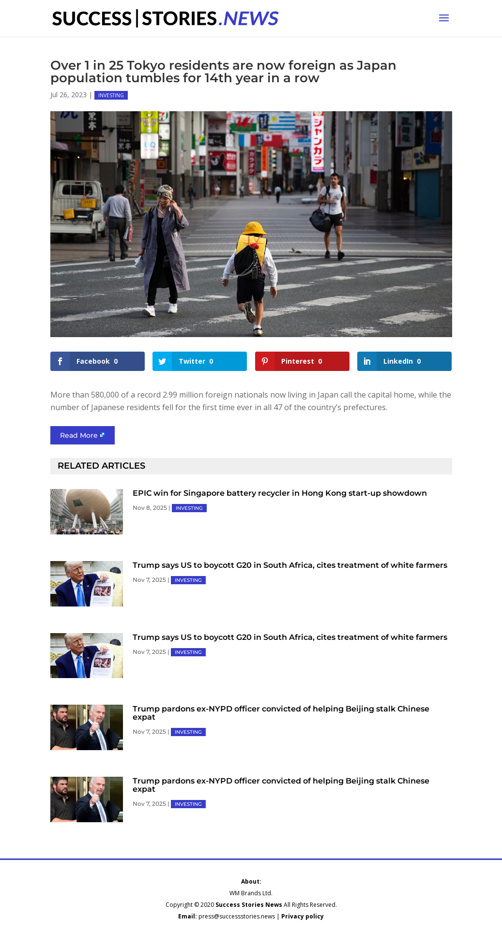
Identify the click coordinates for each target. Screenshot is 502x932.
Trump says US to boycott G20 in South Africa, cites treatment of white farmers (290, 565)
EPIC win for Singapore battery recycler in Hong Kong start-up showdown (280, 493)
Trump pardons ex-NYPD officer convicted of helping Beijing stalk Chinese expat (281, 713)
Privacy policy (302, 916)
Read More (79, 435)
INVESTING (111, 95)
